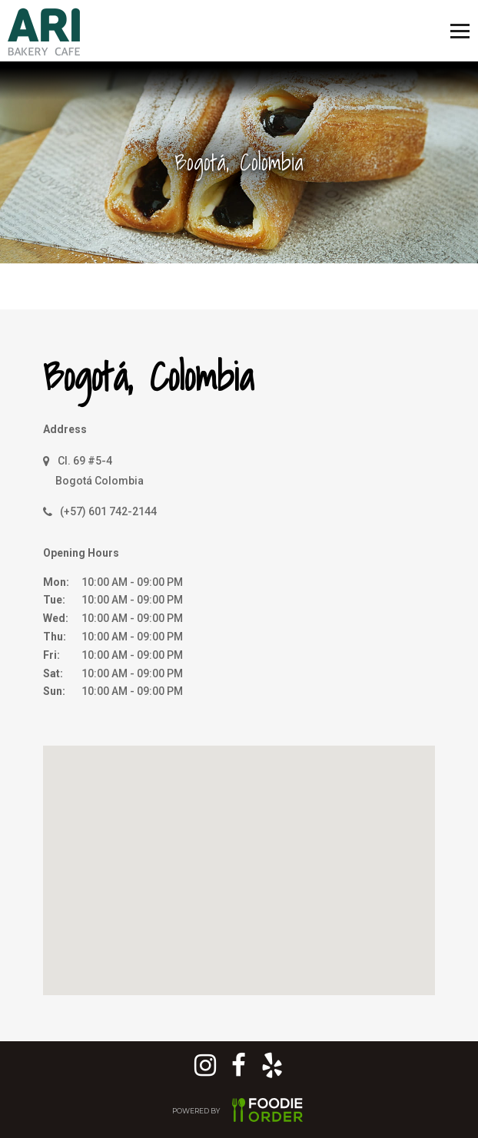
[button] (244, 854)
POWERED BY (239, 1112)
